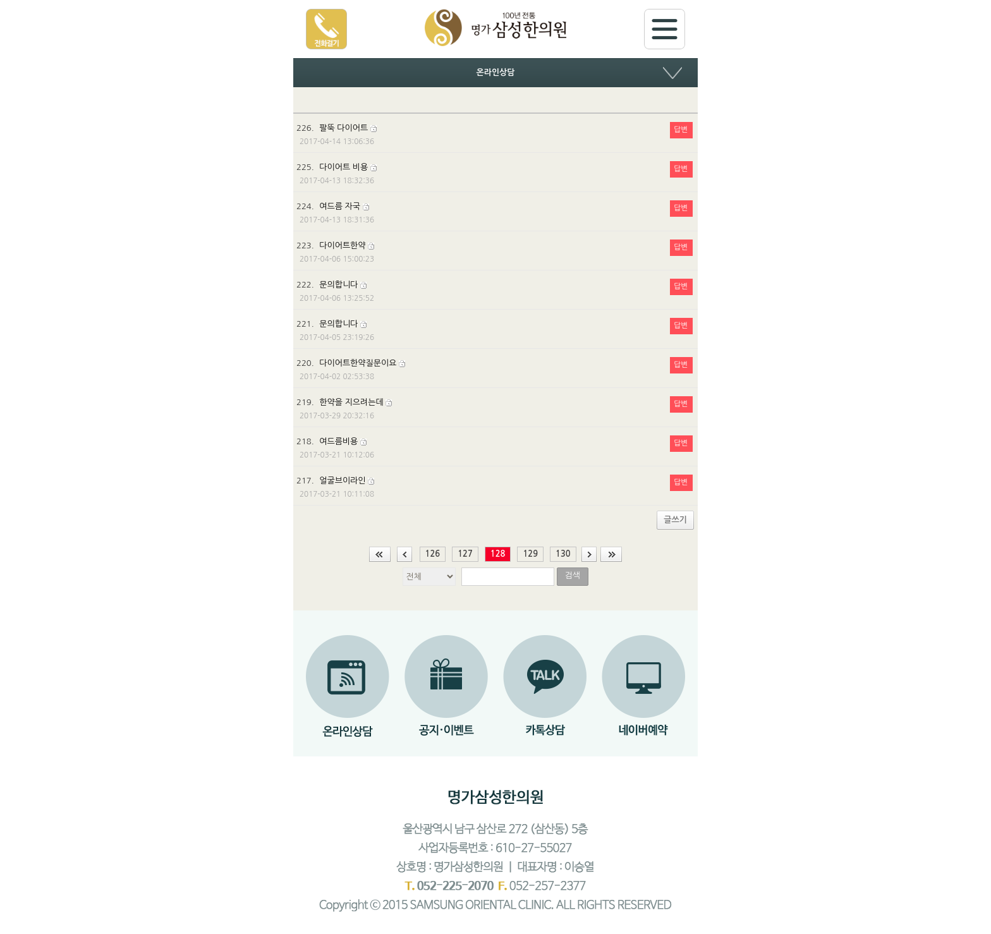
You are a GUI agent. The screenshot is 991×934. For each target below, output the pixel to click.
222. (494, 291)
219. (494, 409)
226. (494, 134)
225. (494, 173)
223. (494, 252)
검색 (572, 575)
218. (494, 448)
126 (433, 554)
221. (494, 330)
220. (494, 369)
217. (494, 487)
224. (494, 213)
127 (465, 554)
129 (530, 554)
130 (563, 554)
